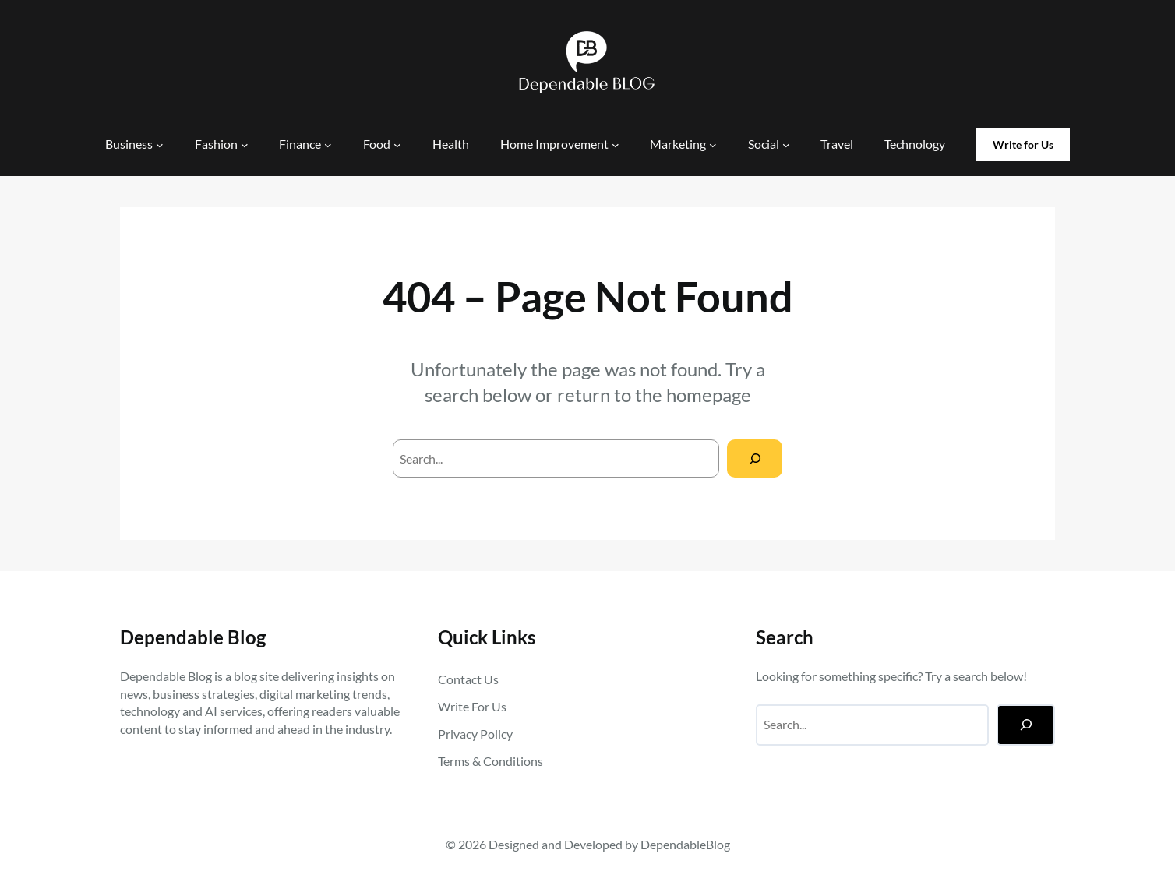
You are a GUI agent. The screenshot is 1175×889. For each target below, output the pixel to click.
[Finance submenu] (328, 145)
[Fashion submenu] (245, 145)
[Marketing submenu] (713, 145)
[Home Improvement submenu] (615, 145)
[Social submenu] (786, 145)
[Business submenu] (160, 145)
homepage (708, 394)
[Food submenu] (397, 145)
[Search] (754, 458)
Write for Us (1023, 144)
